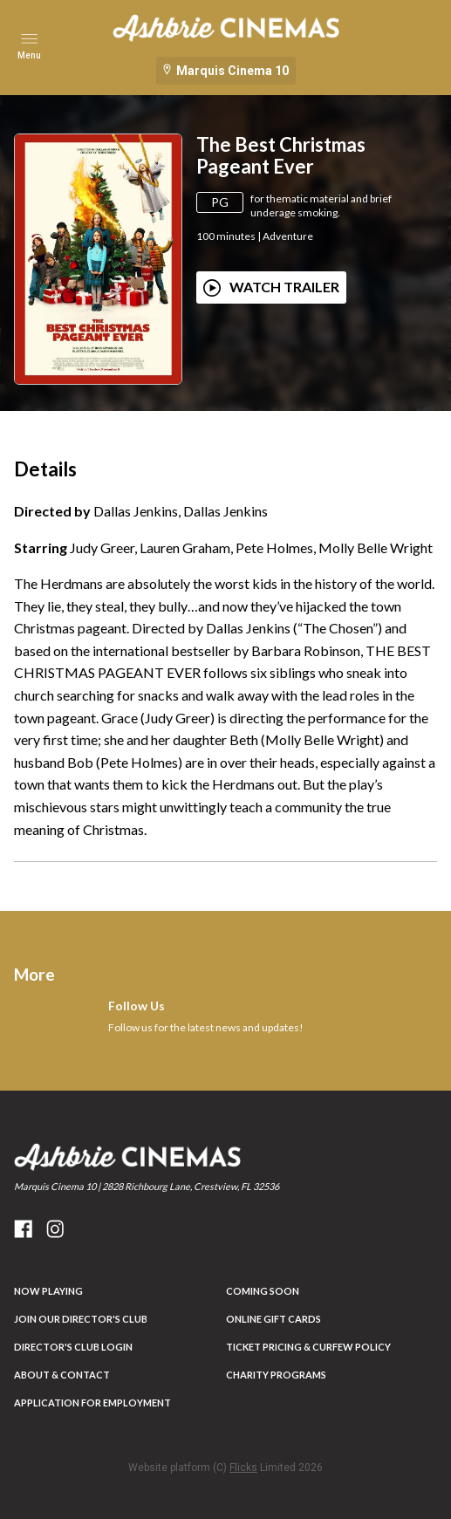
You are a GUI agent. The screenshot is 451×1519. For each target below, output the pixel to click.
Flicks (243, 1467)
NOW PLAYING (48, 1291)
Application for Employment (92, 1402)
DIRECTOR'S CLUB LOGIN (73, 1346)
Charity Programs (276, 1374)
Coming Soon (262, 1291)
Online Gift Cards (273, 1318)
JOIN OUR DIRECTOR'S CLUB (80, 1318)
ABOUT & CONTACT (62, 1374)
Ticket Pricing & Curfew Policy (308, 1346)
